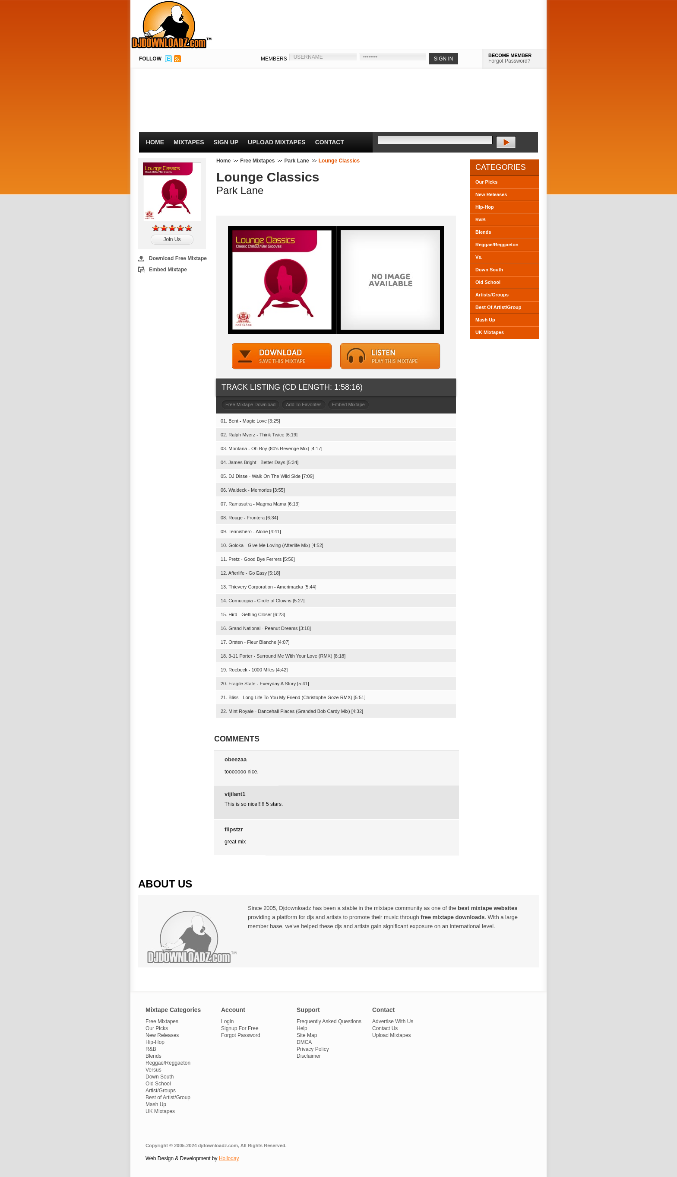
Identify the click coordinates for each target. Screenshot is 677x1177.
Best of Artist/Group (168, 1097)
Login (227, 1021)
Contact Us (385, 1028)
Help (302, 1028)
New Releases (491, 194)
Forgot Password (240, 1035)
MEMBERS (274, 59)
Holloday (229, 1158)
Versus (153, 1070)
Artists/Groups (492, 294)
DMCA (304, 1042)
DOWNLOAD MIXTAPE (282, 356)
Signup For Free (240, 1028)
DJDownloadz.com (171, 24)
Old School (487, 282)
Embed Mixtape (168, 270)
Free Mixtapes (257, 161)
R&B (480, 219)
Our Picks (486, 182)
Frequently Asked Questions (329, 1021)
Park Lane (296, 161)
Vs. (479, 257)
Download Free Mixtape (178, 258)
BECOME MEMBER (509, 55)
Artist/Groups (161, 1091)
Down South (489, 269)
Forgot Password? (509, 61)
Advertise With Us (392, 1021)
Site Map (307, 1035)
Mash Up (485, 319)
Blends (483, 232)
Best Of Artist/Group (498, 307)
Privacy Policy (313, 1049)
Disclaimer (309, 1056)
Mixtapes (189, 142)
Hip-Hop (484, 207)
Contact (329, 142)
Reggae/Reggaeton (497, 244)
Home (155, 142)
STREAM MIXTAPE (390, 356)
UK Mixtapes (489, 332)
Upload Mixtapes (277, 142)
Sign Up (226, 142)
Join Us (171, 239)
